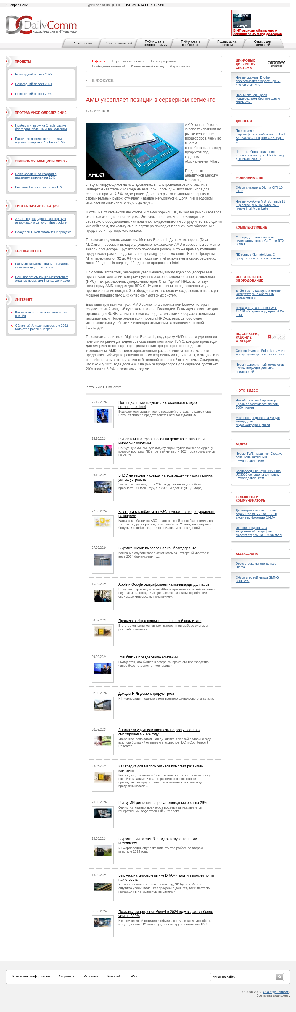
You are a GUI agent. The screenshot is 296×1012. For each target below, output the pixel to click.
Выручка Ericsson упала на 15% (39, 187)
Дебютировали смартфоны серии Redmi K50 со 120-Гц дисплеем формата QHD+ (256, 514)
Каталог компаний (118, 43)
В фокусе (103, 80)
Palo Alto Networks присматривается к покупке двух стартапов (42, 265)
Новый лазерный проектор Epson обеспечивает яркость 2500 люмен (257, 404)
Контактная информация (31, 976)
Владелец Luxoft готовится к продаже (43, 232)
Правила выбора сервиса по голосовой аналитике (159, 621)
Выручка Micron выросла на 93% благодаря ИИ (157, 548)
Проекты (23, 61)
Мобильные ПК (249, 177)
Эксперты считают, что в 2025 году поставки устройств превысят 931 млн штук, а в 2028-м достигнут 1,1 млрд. (160, 486)
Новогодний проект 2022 (33, 74)
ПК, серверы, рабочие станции (247, 337)
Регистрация (82, 43)
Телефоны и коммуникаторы (251, 498)
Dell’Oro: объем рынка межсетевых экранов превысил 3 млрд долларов (42, 278)
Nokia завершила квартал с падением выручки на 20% (35, 175)
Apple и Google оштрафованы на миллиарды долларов (163, 584)
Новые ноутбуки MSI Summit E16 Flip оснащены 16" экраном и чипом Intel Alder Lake (260, 205)
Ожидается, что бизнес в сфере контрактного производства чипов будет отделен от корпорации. (163, 663)
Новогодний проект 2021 (33, 84)
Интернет (23, 299)
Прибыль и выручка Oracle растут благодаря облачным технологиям (41, 127)
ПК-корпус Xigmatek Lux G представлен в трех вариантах (258, 256)
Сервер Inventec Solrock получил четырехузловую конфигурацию (260, 352)
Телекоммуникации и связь (41, 161)
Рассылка (90, 976)
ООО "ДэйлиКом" (276, 992)
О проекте (66, 976)
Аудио (241, 444)
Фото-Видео (247, 390)
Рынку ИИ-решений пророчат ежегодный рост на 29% (162, 803)
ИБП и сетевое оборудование (249, 278)
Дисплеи (244, 121)
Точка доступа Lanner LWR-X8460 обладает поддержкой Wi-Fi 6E (260, 311)
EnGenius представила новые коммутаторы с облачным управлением (258, 294)
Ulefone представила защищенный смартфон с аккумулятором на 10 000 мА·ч (259, 531)
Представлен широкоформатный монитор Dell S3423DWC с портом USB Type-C (260, 136)
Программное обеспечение (41, 112)
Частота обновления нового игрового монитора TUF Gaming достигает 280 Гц (260, 155)
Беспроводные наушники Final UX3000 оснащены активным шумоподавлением (258, 474)
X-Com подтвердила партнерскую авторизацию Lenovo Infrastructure (41, 220)
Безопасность (28, 251)
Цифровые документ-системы (245, 64)
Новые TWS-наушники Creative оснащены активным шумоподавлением (259, 457)
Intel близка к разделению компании (148, 657)
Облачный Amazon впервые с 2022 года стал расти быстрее (41, 327)
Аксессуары (247, 554)
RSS (134, 976)
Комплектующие (251, 227)
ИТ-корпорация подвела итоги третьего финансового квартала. (166, 698)
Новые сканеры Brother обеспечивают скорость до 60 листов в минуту (258, 81)
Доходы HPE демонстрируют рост (146, 694)
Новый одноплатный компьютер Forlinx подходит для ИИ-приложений (260, 368)
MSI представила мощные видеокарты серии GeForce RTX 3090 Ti (260, 240)
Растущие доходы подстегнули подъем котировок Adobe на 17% (40, 140)
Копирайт (114, 976)
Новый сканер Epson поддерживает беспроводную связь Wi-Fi (258, 98)
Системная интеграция (37, 206)
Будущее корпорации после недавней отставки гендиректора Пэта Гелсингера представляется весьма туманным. (164, 413)
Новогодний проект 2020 (33, 93)
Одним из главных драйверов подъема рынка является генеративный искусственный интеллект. (160, 809)
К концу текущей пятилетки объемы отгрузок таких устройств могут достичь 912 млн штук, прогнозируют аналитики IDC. (164, 922)
